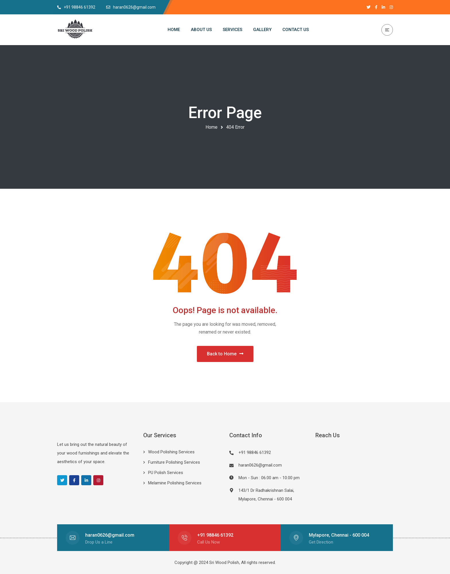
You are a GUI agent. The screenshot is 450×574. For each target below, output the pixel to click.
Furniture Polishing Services (174, 462)
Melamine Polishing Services (174, 483)
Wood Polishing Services (171, 451)
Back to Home (225, 354)
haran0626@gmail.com (260, 465)
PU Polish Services (165, 472)
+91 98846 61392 (215, 535)
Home (211, 127)
